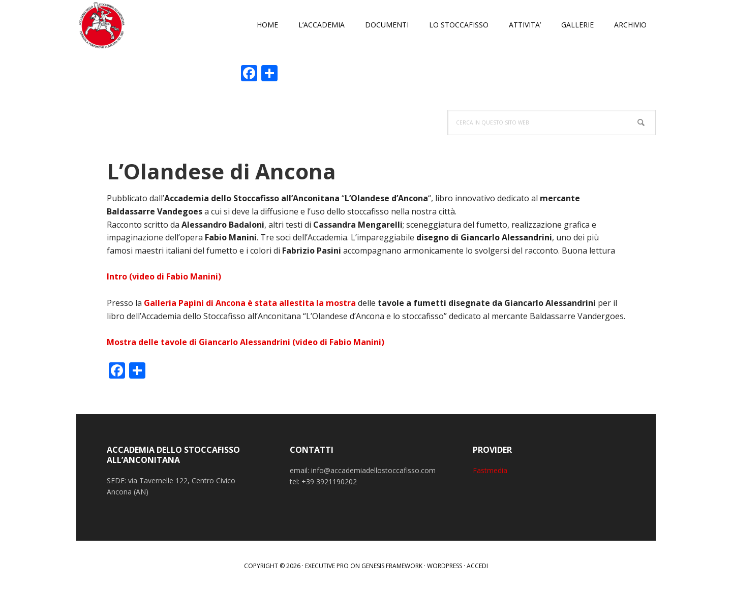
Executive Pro (327, 566)
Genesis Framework (391, 566)
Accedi (477, 566)
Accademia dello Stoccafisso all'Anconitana (142, 25)
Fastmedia (490, 470)
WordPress (444, 566)
